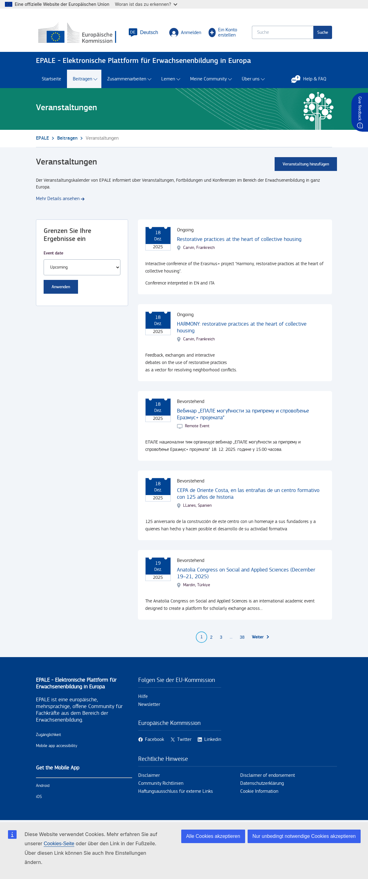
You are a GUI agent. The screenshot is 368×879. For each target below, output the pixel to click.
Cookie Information (259, 791)
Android (42, 785)
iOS (39, 796)
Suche (322, 32)
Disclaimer (149, 775)
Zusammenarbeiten (126, 79)
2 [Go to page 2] (211, 637)
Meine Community (208, 79)
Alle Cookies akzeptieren (213, 836)
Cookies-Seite (59, 843)
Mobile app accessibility (56, 745)
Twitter (184, 739)
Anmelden (185, 32)
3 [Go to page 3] (221, 637)
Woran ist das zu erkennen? (146, 4)
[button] (143, 32)
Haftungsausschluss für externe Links (175, 791)
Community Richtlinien (160, 783)
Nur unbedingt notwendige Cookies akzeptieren (304, 836)
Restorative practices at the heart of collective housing (239, 239)
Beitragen (82, 79)
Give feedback (359, 108)
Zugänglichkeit (48, 734)
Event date (53, 253)
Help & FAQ (311, 79)
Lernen (168, 79)
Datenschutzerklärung (262, 783)
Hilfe (143, 696)
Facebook (154, 739)
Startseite (51, 79)
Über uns (251, 79)
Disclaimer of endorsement (267, 775)
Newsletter (149, 704)
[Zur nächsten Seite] (261, 637)
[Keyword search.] (282, 32)
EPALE (42, 138)
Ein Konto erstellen (223, 32)
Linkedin (212, 739)
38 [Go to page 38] (242, 637)
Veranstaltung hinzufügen (306, 164)
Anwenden (61, 286)
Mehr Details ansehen (58, 199)
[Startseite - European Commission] (78, 33)
